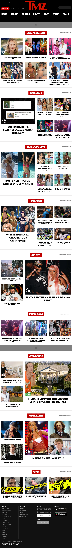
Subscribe (49, 515)
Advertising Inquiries (23, 514)
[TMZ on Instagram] (9, 2)
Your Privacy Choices (6, 516)
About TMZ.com (5, 508)
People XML (4, 534)
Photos (26, 14)
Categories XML (5, 528)
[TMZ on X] (4, 2)
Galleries (3, 530)
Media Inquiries (22, 516)
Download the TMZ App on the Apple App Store (61, 509)
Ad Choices (4, 514)
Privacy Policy (40, 512)
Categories (4, 526)
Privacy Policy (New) (6, 510)
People (3, 532)
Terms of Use (4, 512)
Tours (56, 14)
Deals (66, 14)
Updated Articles (5, 522)
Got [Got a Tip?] (5, 9)
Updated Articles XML (6, 524)
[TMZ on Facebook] (2, 2)
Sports (14, 14)
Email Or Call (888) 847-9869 (17, 8)
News (4, 14)
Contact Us (21, 508)
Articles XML (4, 520)
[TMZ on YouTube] (44, 522)
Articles (3, 518)
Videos (36, 14)
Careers (21, 512)
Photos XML (4, 536)
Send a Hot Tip (22, 510)
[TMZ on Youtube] (6, 2)
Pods (46, 14)
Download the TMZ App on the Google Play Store (61, 514)
